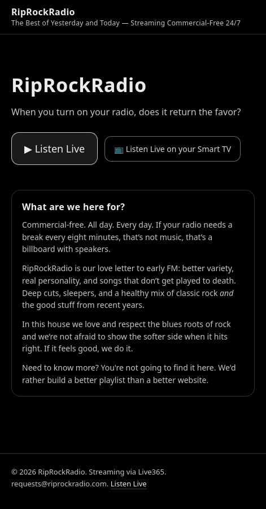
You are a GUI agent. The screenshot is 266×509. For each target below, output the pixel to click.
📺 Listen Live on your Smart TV (172, 148)
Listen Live (129, 483)
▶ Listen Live (54, 148)
